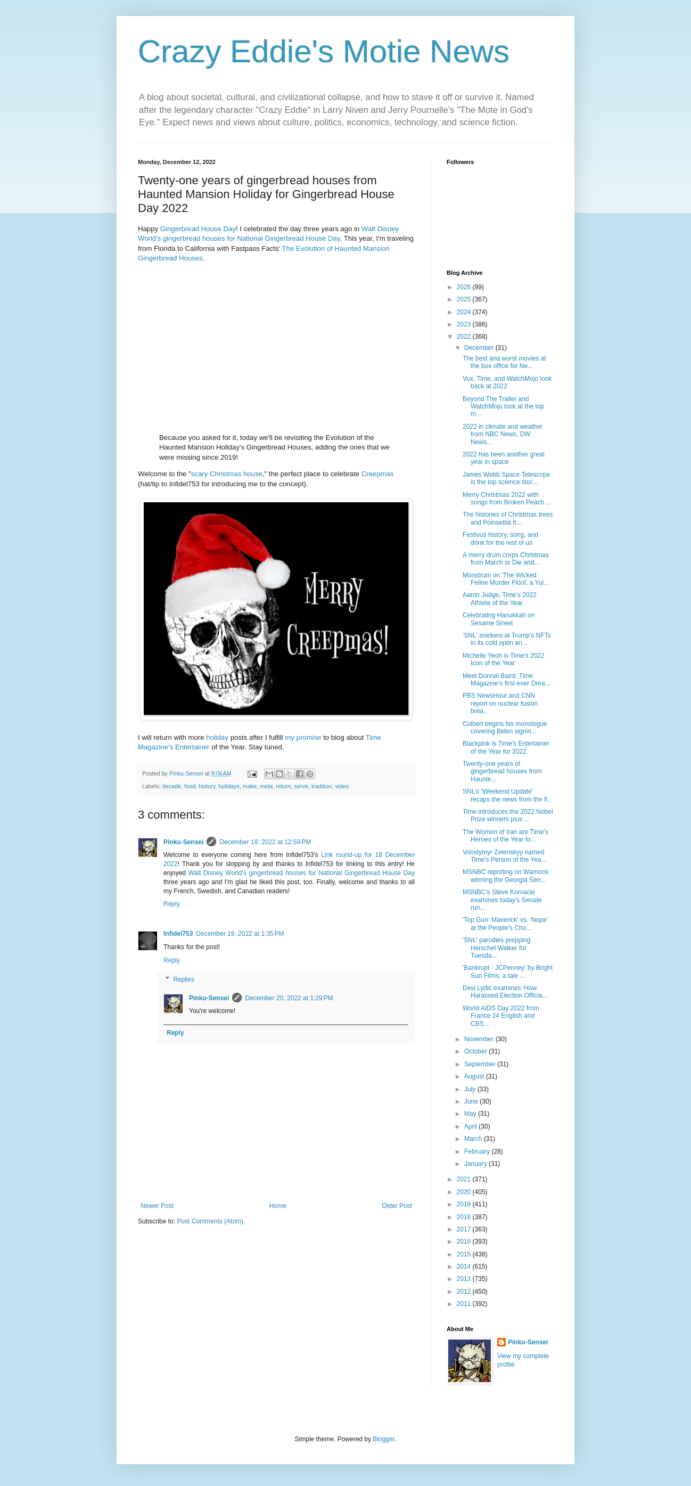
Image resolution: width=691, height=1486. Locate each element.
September (480, 1064)
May (471, 1113)
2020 (465, 1192)
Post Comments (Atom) (210, 1221)
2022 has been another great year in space (504, 458)
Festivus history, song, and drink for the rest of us (500, 538)
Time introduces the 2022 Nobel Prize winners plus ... (508, 815)
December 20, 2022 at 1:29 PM (289, 998)
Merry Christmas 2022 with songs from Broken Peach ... (507, 498)
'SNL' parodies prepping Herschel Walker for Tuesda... (496, 947)
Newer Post (157, 1206)
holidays (229, 786)
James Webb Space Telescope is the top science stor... (506, 478)
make (250, 786)
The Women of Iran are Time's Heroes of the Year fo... (505, 835)
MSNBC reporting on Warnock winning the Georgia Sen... (505, 875)
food (189, 786)
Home (277, 1206)
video (342, 786)
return (283, 786)
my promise (303, 737)
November (480, 1039)
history (207, 786)
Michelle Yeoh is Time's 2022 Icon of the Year (504, 659)
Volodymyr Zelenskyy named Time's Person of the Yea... (505, 855)
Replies (183, 979)
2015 (465, 1254)
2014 (465, 1266)
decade (171, 786)
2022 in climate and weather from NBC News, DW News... (502, 434)
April (471, 1126)
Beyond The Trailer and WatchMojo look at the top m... (503, 406)
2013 (465, 1279)
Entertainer (192, 747)
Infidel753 (178, 933)
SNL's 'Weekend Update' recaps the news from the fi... (508, 795)
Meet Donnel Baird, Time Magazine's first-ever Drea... (506, 679)
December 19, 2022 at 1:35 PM (240, 933)
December (480, 348)
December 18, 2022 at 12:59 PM (265, 842)
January (476, 1163)
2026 (465, 287)
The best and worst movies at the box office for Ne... (504, 362)
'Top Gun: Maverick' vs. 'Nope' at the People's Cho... (505, 923)
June (472, 1101)
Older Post (397, 1206)
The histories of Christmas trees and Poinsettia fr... (508, 518)
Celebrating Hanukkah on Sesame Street (498, 618)
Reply (171, 904)
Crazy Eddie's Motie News (323, 51)
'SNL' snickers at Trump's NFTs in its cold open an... (507, 639)
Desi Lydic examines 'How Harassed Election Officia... (505, 991)
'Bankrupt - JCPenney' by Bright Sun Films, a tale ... (508, 971)
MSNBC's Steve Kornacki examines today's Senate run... (502, 899)
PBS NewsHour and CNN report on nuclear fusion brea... (500, 703)
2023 (465, 324)
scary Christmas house (226, 474)
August (475, 1076)
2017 (465, 1229)
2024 (465, 312)
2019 (465, 1204)
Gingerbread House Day (198, 229)
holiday (217, 737)
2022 (465, 336)
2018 (465, 1217)
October (476, 1051)
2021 (465, 1179)
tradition (321, 786)
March (474, 1138)
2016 (465, 1241)
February (477, 1151)
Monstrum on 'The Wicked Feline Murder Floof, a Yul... (506, 578)
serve (301, 786)
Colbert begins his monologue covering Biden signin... (505, 727)
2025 (465, 299)
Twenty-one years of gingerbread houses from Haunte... (502, 771)
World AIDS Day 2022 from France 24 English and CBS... (501, 1016)
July (471, 1089)
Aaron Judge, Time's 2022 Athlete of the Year (500, 598)
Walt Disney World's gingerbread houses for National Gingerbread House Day (301, 873)
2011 (465, 1304)
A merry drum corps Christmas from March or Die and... (506, 558)
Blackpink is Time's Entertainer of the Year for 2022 (506, 747)
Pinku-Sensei (183, 842)
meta (266, 786)
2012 (465, 1291)
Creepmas (377, 474)
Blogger (383, 1439)
